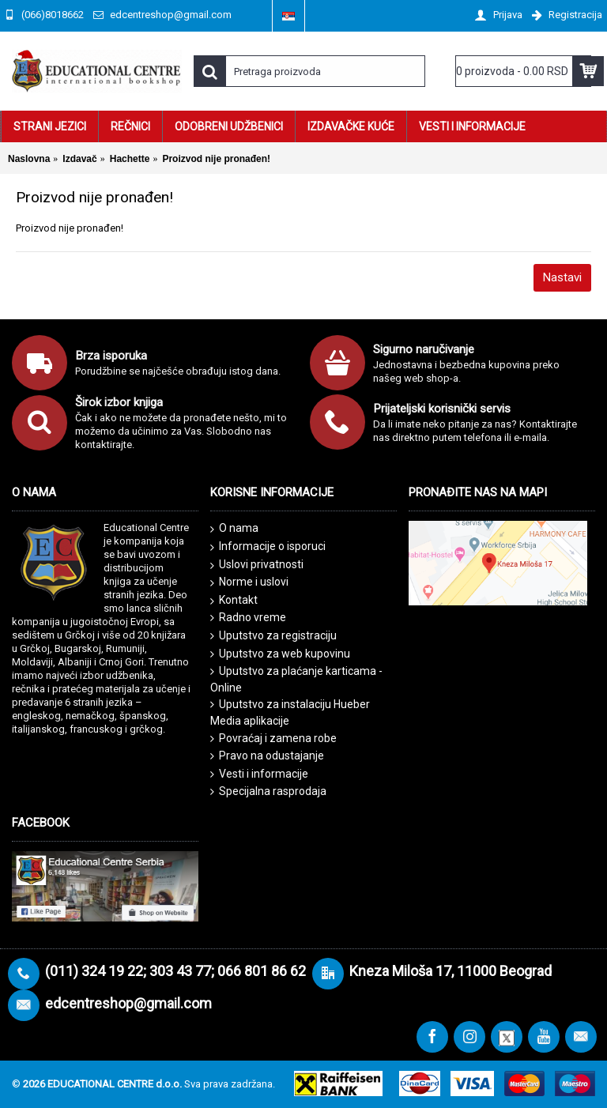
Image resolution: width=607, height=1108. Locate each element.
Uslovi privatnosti (257, 565)
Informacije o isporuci (268, 547)
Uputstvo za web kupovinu (280, 654)
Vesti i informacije (259, 774)
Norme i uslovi (249, 582)
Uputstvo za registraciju (273, 636)
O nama (234, 529)
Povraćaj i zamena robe (273, 738)
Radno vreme (248, 617)
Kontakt (234, 601)
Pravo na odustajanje (267, 756)
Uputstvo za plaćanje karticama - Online (296, 679)
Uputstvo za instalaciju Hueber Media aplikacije (290, 712)
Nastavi (562, 277)
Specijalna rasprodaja (268, 791)
